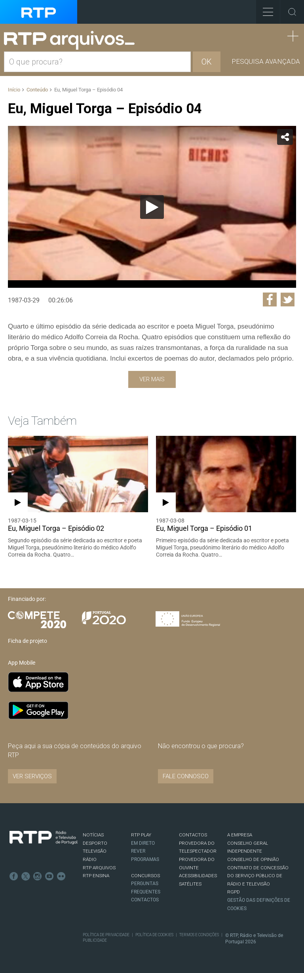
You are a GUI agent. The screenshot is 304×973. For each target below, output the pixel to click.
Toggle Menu (264, 9)
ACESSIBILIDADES (198, 875)
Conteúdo (37, 90)
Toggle (292, 12)
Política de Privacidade (106, 935)
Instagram (37, 876)
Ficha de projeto (27, 641)
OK (206, 62)
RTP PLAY (141, 835)
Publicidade (95, 940)
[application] (152, 207)
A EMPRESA (239, 835)
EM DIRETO (143, 843)
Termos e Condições (199, 935)
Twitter (25, 876)
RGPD (233, 892)
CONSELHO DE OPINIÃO (253, 859)
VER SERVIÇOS (32, 776)
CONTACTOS (193, 835)
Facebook (14, 876)
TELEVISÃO (94, 851)
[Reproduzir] (152, 207)
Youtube (49, 876)
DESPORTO (95, 843)
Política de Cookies (154, 935)
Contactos (145, 900)
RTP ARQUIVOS (99, 867)
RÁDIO (90, 859)
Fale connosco (186, 776)
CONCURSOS (145, 875)
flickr (61, 876)
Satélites (190, 884)
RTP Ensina (96, 875)
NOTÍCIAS (93, 835)
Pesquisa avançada (266, 61)
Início (14, 90)
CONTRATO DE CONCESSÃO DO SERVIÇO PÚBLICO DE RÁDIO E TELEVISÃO (258, 876)
